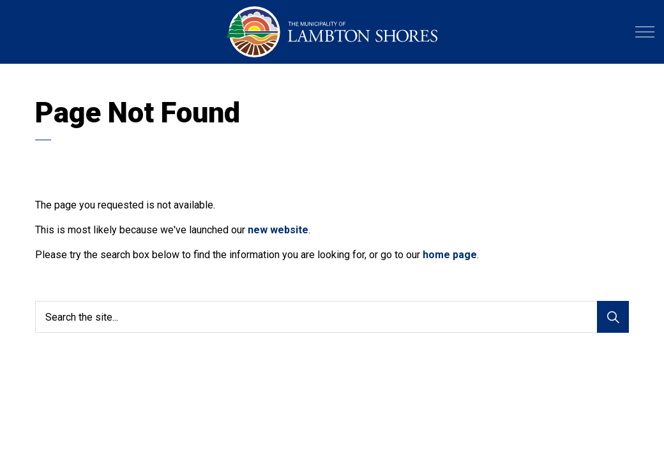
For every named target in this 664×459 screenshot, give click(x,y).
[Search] (613, 317)
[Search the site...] (332, 317)
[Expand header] (645, 32)
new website (278, 230)
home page (450, 255)
